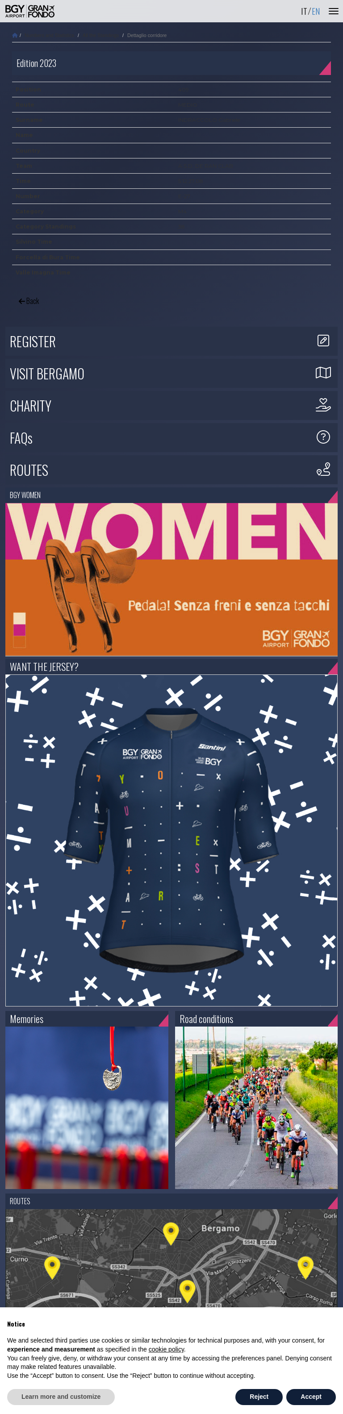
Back (29, 300)
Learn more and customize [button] (60, 1396)
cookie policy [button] (166, 1349)
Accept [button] (311, 1396)
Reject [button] (259, 1396)
